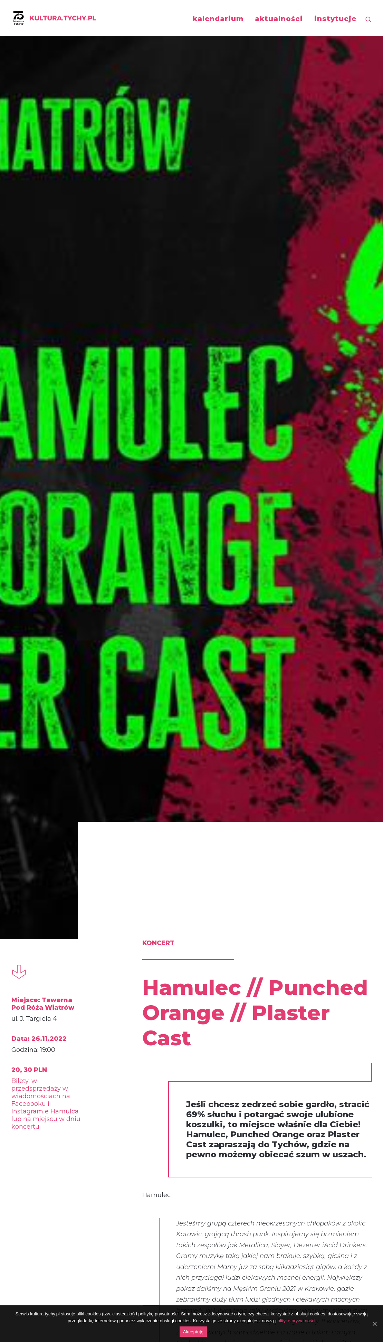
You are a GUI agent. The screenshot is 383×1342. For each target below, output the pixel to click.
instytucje (335, 19)
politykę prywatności (295, 1320)
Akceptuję (193, 1331)
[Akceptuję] (374, 1323)
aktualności (279, 19)
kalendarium (218, 19)
